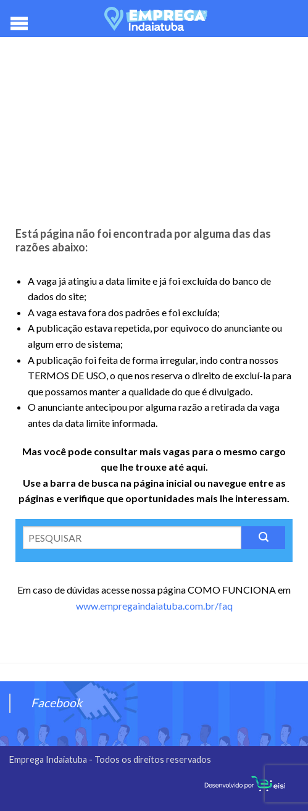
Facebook (56, 702)
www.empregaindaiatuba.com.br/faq (154, 605)
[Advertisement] (154, 135)
